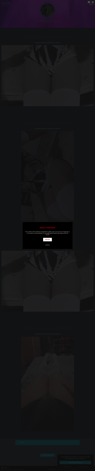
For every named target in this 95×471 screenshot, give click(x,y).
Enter (47, 239)
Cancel (47, 245)
